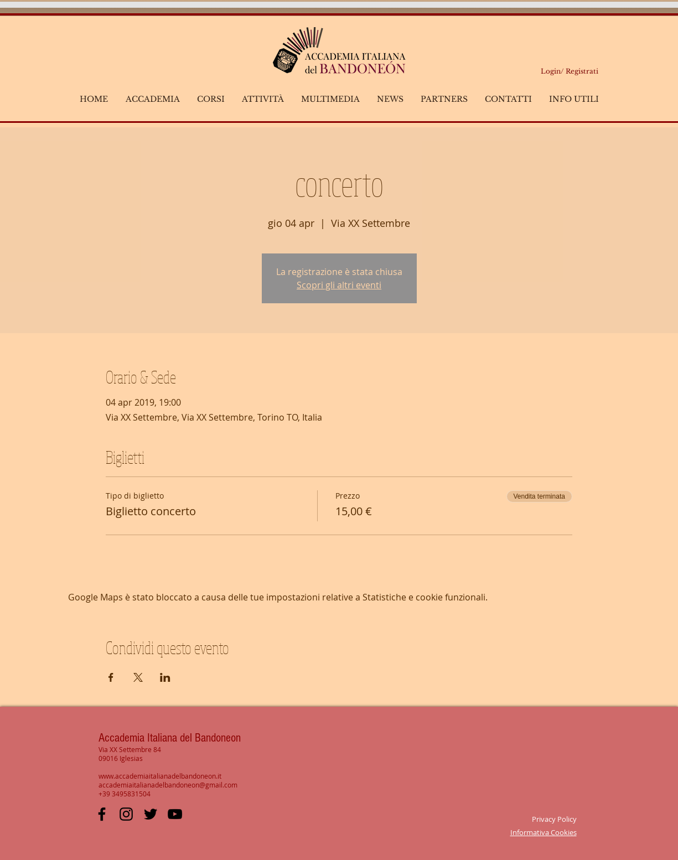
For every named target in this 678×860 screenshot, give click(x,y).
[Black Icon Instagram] (126, 814)
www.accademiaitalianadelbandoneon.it (160, 775)
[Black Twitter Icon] (150, 814)
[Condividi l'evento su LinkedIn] (165, 677)
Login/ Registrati (569, 71)
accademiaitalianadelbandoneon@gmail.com (168, 784)
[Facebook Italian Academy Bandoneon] (102, 814)
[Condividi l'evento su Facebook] (111, 677)
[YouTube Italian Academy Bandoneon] (175, 814)
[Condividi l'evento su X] (138, 677)
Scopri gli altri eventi (339, 285)
